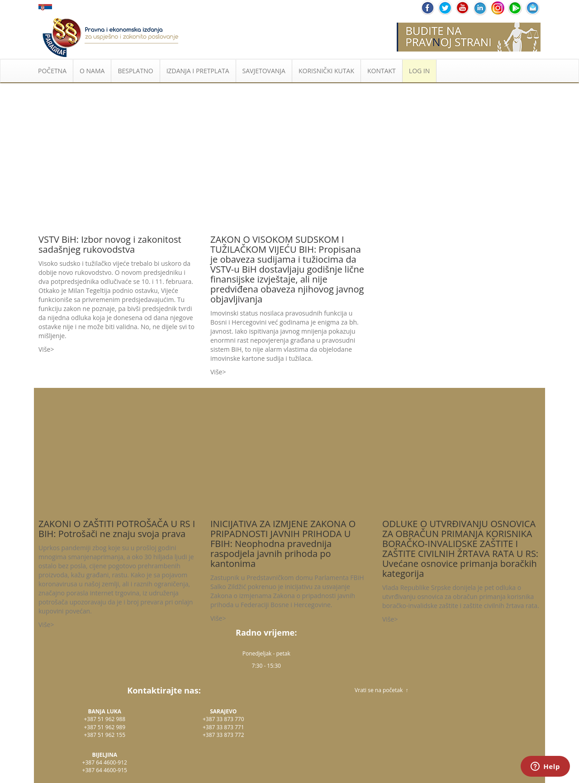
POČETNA (52, 70)
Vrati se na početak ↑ (381, 690)
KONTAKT (381, 70)
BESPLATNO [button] (135, 70)
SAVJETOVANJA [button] (263, 70)
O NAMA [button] (92, 70)
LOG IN (419, 70)
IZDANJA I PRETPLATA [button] (197, 70)
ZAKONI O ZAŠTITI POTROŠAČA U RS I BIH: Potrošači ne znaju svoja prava (116, 529)
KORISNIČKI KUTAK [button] (326, 70)
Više (44, 349)
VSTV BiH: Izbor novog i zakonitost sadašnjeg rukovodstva (109, 244)
